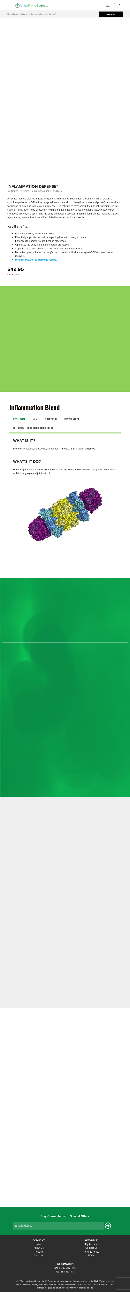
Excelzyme (19, 419)
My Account (91, 1244)
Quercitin (51, 419)
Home (9, 14)
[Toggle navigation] (107, 5)
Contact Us (91, 1247)
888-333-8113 (68, 1271)
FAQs (91, 1255)
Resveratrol (71, 419)
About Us (39, 1247)
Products (38, 1251)
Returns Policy (91, 1251)
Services (38, 1255)
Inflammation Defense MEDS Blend (33, 428)
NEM (35, 419)
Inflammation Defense (28, 14)
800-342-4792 (69, 1268)
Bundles (16, 14)
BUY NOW (111, 14)
